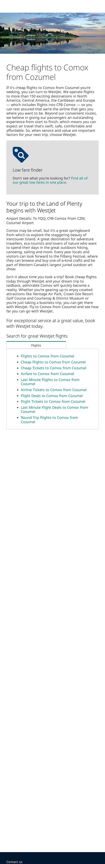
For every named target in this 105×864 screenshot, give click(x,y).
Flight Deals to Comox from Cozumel (52, 395)
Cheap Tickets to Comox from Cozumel (53, 368)
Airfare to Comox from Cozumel (47, 373)
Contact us (14, 862)
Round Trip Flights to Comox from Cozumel (49, 419)
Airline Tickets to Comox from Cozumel (54, 389)
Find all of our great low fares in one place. (50, 180)
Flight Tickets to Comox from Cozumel (53, 401)
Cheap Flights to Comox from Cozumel (53, 362)
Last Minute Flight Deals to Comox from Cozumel (54, 409)
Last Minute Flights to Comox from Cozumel (50, 381)
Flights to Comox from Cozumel (47, 356)
